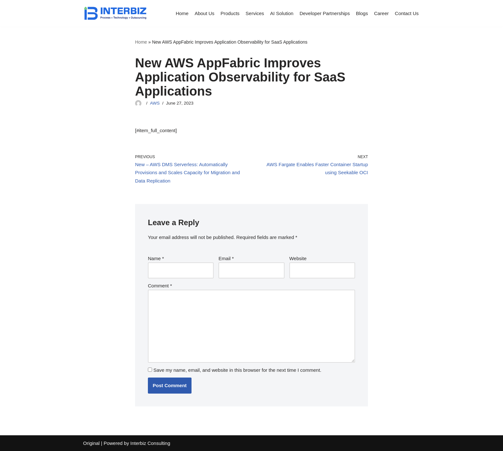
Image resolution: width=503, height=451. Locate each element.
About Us (205, 13)
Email (226, 258)
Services (255, 13)
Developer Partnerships (325, 13)
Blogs (362, 13)
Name (156, 258)
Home (182, 13)
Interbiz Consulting (150, 443)
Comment (160, 285)
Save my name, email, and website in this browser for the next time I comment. (237, 370)
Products (229, 13)
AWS (155, 103)
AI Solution (282, 13)
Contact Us (407, 13)
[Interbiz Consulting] (115, 13)
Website (298, 258)
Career (381, 13)
